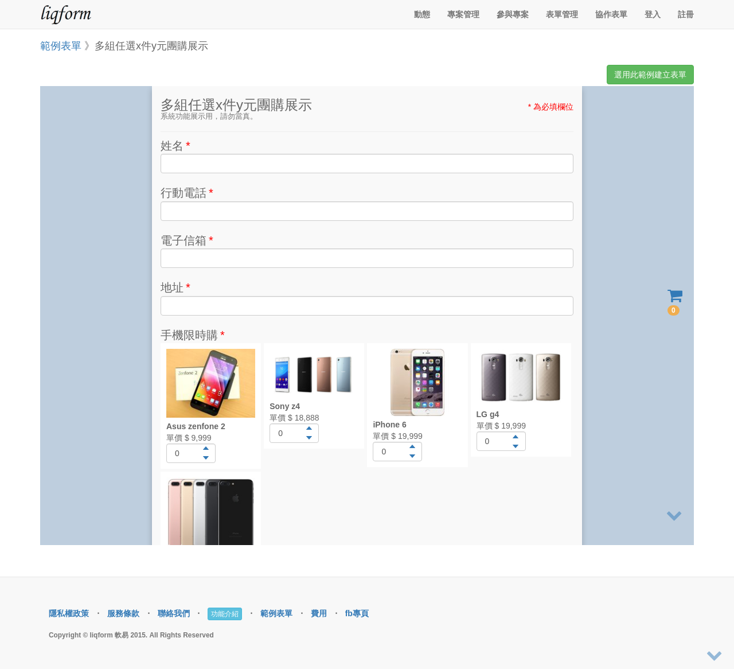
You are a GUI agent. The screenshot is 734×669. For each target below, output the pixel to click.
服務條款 (123, 613)
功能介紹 (225, 614)
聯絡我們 (174, 613)
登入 (653, 14)
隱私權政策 (69, 613)
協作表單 (611, 14)
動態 (422, 14)
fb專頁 (357, 613)
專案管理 (463, 14)
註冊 (686, 14)
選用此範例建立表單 (650, 74)
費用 (319, 613)
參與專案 (513, 14)
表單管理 (562, 14)
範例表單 (60, 46)
